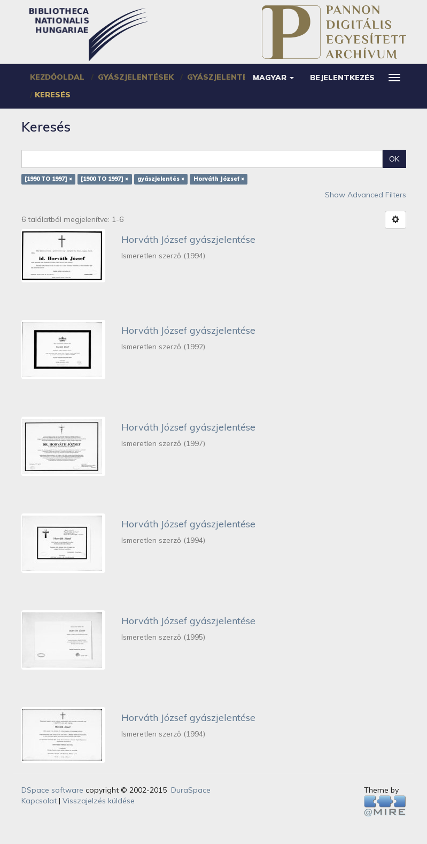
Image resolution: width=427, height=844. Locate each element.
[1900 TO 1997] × (104, 179)
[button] (273, 77)
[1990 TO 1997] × (48, 179)
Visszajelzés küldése (99, 800)
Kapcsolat (39, 800)
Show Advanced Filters (365, 195)
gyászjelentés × (160, 179)
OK (394, 159)
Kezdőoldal (57, 77)
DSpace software (52, 790)
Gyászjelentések (136, 77)
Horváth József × (218, 179)
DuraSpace (191, 790)
